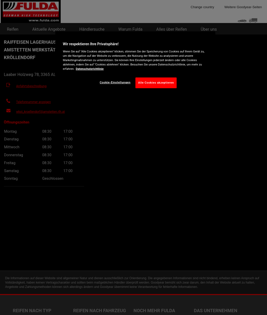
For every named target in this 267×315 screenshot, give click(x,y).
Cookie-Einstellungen (115, 82)
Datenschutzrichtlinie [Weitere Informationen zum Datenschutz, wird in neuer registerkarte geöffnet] (90, 69)
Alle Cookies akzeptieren (156, 82)
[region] (135, 63)
